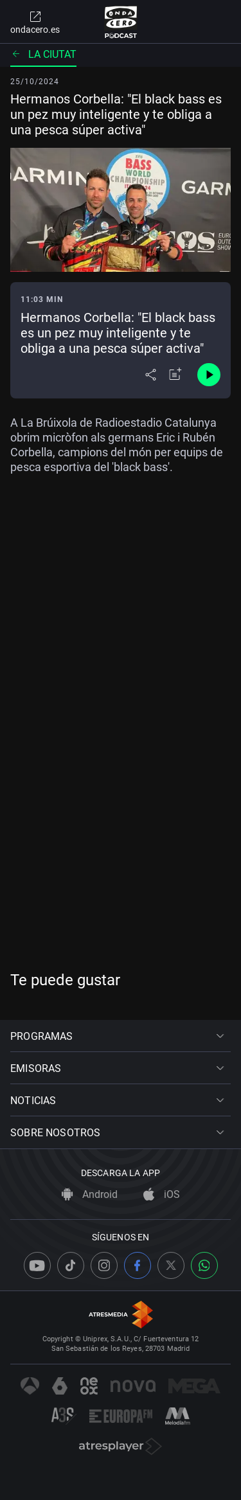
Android (90, 1194)
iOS (161, 1194)
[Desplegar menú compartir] (151, 375)
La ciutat (43, 54)
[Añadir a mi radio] (175, 375)
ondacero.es (35, 22)
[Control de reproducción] (208, 374)
